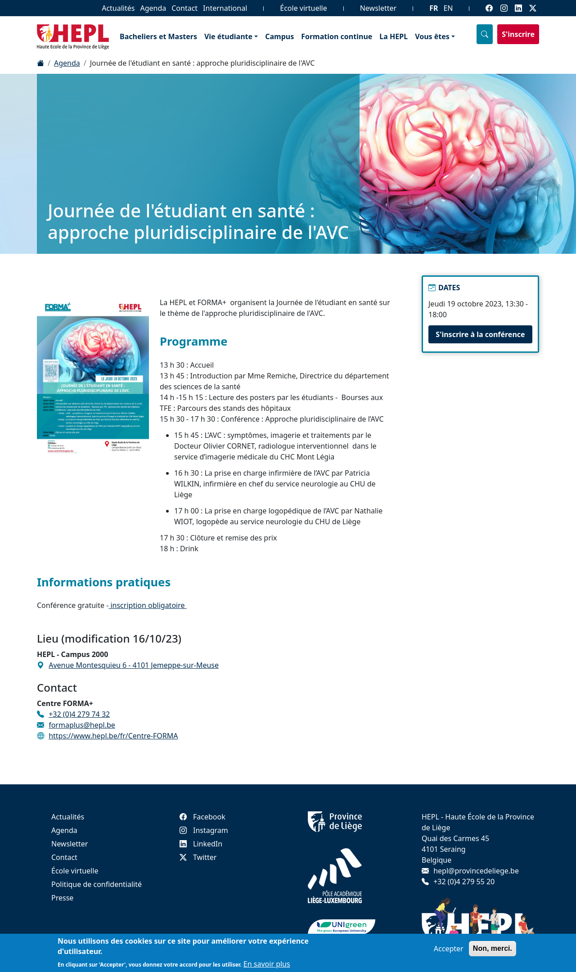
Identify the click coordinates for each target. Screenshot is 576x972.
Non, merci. (492, 950)
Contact (184, 8)
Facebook (202, 817)
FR (433, 8)
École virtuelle (303, 8)
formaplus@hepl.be (82, 725)
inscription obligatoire (147, 605)
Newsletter (378, 8)
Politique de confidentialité (96, 884)
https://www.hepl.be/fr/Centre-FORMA (113, 736)
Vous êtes (432, 36)
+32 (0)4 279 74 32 (79, 714)
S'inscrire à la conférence (480, 334)
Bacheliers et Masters (158, 36)
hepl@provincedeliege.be (476, 871)
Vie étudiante (228, 36)
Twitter (198, 857)
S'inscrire (518, 34)
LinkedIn (201, 844)
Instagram (204, 830)
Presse (62, 898)
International (225, 8)
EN (448, 8)
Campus (279, 36)
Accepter (449, 951)
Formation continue (336, 36)
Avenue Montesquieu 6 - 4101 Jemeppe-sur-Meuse (134, 665)
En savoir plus (266, 966)
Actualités (118, 8)
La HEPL (393, 36)
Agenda (153, 8)
